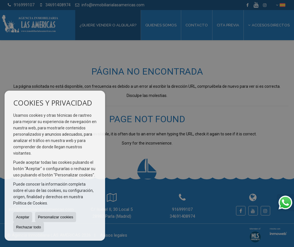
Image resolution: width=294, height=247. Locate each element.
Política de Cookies (30, 203)
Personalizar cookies (55, 217)
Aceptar (22, 217)
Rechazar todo (28, 227)
